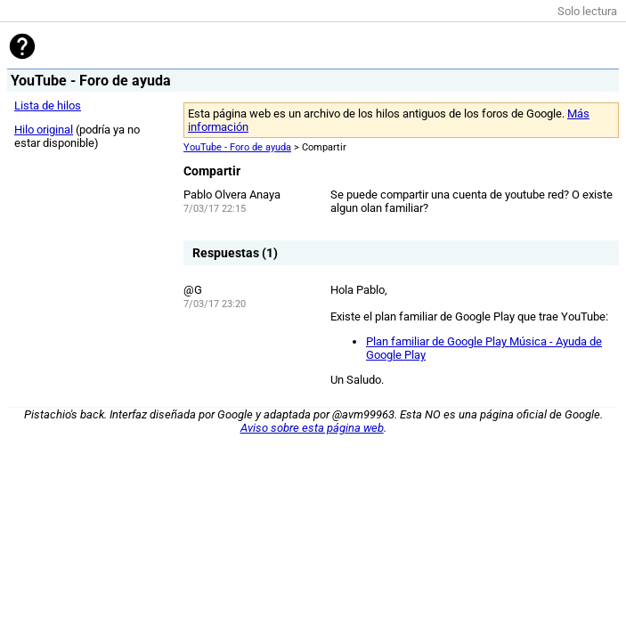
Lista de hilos (47, 105)
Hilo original (43, 129)
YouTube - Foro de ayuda (237, 147)
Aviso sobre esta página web (312, 427)
